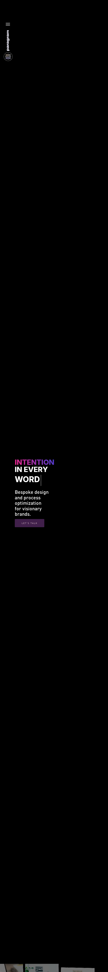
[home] (7, 45)
